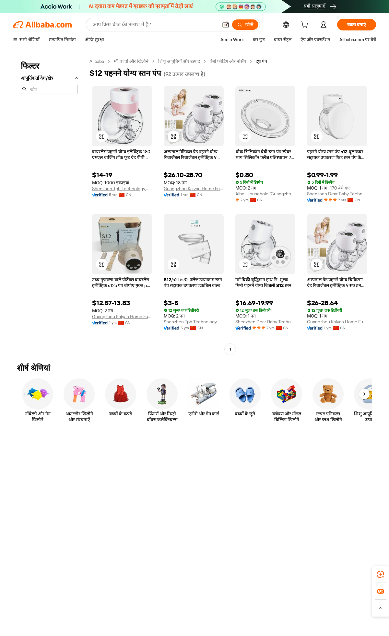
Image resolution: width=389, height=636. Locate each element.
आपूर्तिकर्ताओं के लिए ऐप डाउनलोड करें (269, 508)
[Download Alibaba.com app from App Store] (306, 572)
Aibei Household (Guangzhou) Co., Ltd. (265, 193)
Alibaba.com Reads (181, 495)
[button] (226, 25)
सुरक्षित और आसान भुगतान (110, 458)
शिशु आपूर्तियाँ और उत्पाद (179, 61)
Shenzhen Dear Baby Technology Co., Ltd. (337, 193)
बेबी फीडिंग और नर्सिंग (228, 61)
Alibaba (96, 61)
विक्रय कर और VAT (178, 483)
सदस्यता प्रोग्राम (174, 471)
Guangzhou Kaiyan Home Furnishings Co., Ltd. (194, 188)
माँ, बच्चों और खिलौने (131, 61)
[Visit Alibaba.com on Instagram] (343, 522)
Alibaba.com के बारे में (331, 458)
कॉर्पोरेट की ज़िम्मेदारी (328, 471)
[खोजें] (245, 24)
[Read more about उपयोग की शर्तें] (262, 611)
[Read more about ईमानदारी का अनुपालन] (297, 611)
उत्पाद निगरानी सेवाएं (105, 508)
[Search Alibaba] (155, 24)
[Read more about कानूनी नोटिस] (116, 611)
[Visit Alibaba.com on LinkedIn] (324, 522)
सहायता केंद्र (23, 458)
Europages (297, 601)
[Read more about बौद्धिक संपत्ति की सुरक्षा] (194, 611)
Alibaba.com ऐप (201, 572)
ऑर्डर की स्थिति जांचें (30, 483)
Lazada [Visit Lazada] (203, 601)
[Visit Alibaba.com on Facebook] (314, 522)
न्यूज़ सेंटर (318, 483)
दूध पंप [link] (261, 61)
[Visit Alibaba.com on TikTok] (363, 522)
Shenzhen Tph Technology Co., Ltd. (122, 188)
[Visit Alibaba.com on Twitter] (333, 522)
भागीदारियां (246, 495)
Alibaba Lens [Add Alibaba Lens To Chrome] (38, 572)
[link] (380, 574)
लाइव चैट (20, 471)
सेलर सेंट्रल (245, 471)
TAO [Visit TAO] (254, 601)
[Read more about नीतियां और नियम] (86, 611)
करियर (317, 495)
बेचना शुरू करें (248, 458)
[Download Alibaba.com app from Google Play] (354, 572)
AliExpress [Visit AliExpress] (93, 601)
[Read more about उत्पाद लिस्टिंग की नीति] (151, 611)
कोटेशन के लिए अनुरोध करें (184, 458)
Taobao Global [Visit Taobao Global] (230, 601)
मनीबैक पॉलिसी (100, 471)
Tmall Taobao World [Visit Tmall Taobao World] (154, 601)
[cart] (306, 25)
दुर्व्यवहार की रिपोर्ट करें (31, 508)
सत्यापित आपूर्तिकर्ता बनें (257, 483)
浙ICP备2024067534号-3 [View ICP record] (351, 623)
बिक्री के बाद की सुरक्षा (106, 495)
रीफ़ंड (17, 495)
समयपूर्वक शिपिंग (102, 483)
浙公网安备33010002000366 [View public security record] (287, 623)
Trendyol (272, 601)
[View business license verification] (250, 623)
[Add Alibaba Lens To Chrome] (93, 572)
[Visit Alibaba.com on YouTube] (353, 522)
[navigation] (49, 206)
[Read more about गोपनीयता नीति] (232, 611)
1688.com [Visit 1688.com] (119, 601)
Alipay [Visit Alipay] (185, 601)
